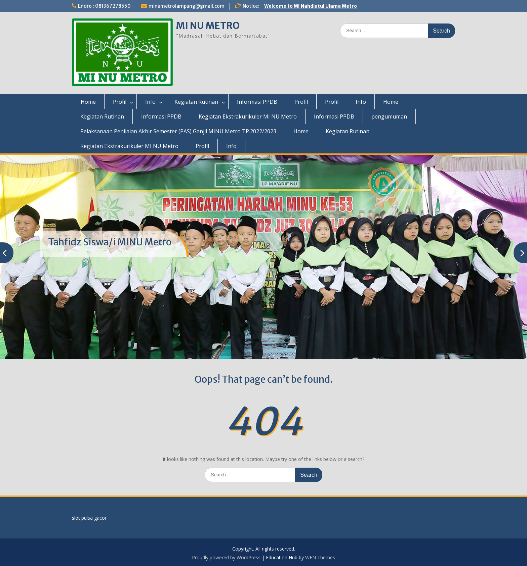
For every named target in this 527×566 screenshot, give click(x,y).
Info (150, 101)
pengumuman (389, 116)
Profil (119, 101)
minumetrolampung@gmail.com (187, 6)
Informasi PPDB (257, 101)
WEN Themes (320, 557)
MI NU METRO (208, 25)
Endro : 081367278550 (104, 6)
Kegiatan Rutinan (196, 101)
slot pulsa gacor (89, 518)
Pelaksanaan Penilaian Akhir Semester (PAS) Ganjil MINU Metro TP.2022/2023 (178, 131)
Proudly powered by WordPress (226, 557)
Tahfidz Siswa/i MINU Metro (109, 242)
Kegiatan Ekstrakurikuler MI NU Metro (248, 116)
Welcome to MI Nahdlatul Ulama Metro (310, 6)
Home (88, 101)
